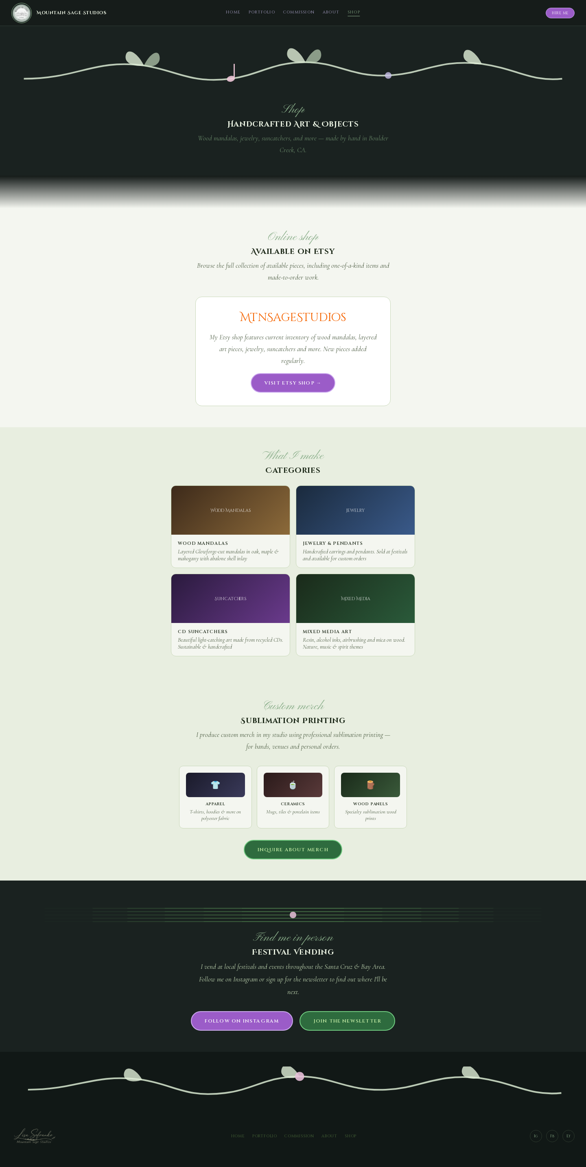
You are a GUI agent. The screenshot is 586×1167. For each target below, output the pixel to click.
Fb (552, 1136)
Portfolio (262, 12)
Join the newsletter (347, 1021)
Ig (536, 1136)
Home (233, 12)
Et (568, 1136)
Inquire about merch (293, 849)
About (331, 12)
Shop (354, 12)
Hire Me (560, 13)
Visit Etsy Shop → (293, 383)
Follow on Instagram (242, 1021)
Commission (299, 12)
